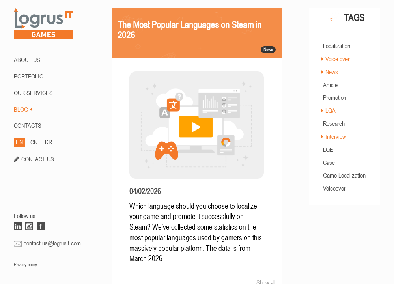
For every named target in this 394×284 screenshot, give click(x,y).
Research (334, 123)
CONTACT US (37, 159)
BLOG (23, 109)
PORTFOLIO (28, 76)
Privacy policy (25, 264)
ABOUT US (27, 59)
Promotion (334, 97)
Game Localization (344, 175)
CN (33, 142)
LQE (328, 149)
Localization (336, 45)
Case (329, 162)
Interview (335, 136)
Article (330, 84)
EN (19, 142)
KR (48, 142)
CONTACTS (27, 125)
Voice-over (337, 58)
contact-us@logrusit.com (52, 243)
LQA (330, 110)
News (331, 71)
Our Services (33, 92)
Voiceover (334, 188)
